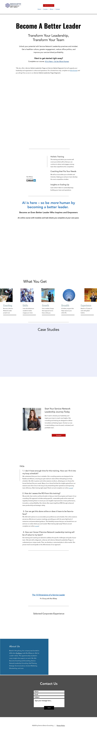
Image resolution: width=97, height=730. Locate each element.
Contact (57, 9)
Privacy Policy (61, 725)
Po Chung (19, 653)
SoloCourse (73, 70)
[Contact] (59, 435)
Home (39, 9)
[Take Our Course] (48, 5)
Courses (45, 9)
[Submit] (49, 708)
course (71, 488)
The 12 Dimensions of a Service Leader (48, 595)
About (51, 9)
